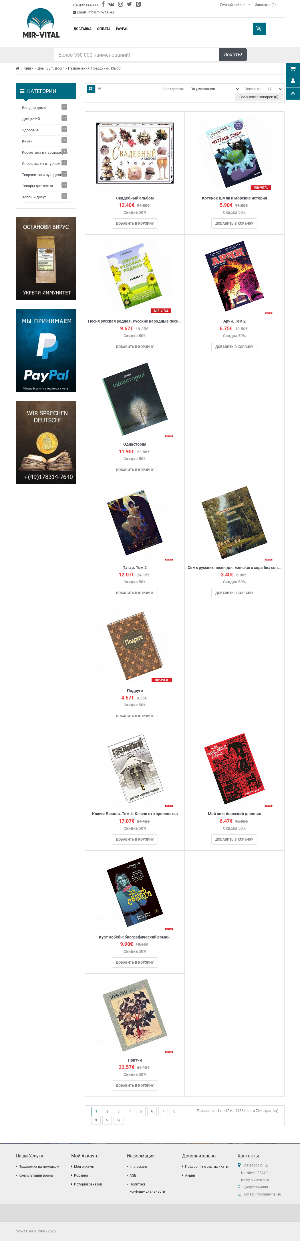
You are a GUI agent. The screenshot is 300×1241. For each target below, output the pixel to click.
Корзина (81, 1176)
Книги (28, 68)
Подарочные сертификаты (207, 1167)
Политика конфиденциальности (147, 1188)
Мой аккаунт (84, 1167)
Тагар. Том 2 (135, 568)
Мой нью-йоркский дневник (234, 814)
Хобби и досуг (34, 197)
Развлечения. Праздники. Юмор (94, 68)
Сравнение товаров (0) (259, 97)
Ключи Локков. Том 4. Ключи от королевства (135, 814)
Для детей (31, 119)
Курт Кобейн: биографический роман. (135, 937)
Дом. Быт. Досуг (50, 68)
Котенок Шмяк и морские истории (234, 198)
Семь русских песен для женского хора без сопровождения (234, 568)
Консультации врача (36, 1176)
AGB (133, 1176)
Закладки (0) (265, 5)
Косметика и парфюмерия (45, 152)
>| (118, 1120)
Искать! (232, 55)
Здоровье (30, 130)
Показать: (253, 89)
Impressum (138, 1167)
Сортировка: (173, 89)
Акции (190, 1176)
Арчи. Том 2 (234, 321)
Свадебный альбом (135, 198)
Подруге (135, 691)
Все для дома (34, 108)
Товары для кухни (37, 186)
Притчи (135, 1060)
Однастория (134, 444)
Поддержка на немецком (39, 1167)
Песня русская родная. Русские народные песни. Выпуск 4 (135, 321)
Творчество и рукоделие (43, 175)
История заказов (88, 1185)
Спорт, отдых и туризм (41, 163)
